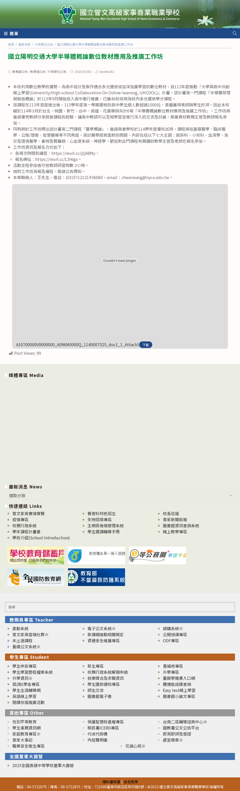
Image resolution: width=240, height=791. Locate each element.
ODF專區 (171, 640)
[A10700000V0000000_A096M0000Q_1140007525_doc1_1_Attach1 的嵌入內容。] (120, 260)
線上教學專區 (175, 532)
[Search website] (234, 33)
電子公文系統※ (101, 628)
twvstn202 (107, 71)
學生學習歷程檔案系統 (32, 672)
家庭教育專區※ (26, 734)
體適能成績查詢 (177, 684)
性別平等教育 (24, 722)
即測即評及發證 (177, 734)
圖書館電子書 (99, 696)
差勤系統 (20, 628)
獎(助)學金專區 (26, 684)
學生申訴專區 (24, 666)
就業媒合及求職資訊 (105, 678)
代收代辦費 (97, 734)
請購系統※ (173, 628)
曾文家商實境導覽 (28, 513)
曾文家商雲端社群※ (30, 634)
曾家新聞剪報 (175, 519)
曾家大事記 (22, 740)
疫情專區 (20, 519)
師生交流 (95, 690)
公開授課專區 (175, 634)
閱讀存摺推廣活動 (28, 702)
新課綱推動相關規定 (105, 634)
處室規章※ (173, 740)
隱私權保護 (111, 781)
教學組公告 (37, 71)
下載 (145, 344)
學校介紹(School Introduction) (41, 538)
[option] (120, 429)
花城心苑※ (135, 746)
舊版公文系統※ (26, 646)
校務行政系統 (24, 525)
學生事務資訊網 (26, 728)
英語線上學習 (24, 696)
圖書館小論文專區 (179, 696)
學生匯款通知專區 (103, 684)
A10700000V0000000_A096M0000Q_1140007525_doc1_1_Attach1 (77, 344)
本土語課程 (22, 640)
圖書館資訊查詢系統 (181, 525)
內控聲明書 (97, 740)
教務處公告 (19, 71)
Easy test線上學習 (179, 690)
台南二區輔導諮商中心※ (185, 722)
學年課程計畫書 (26, 532)
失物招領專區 (99, 519)
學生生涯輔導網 (26, 690)
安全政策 (131, 781)
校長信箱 (171, 513)
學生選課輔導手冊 (103, 532)
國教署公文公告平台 (181, 728)
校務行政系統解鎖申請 (107, 672)
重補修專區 (173, 666)
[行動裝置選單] (11, 33)
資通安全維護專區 (103, 640)
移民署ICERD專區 (103, 728)
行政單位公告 (57, 71)
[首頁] (11, 44)
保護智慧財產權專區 (105, 722)
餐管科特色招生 (101, 513)
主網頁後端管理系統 (105, 525)
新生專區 (95, 666)
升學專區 (171, 672)
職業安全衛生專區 (28, 746)
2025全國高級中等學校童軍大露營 (43, 765)
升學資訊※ (22, 678)
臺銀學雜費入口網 (179, 678)
